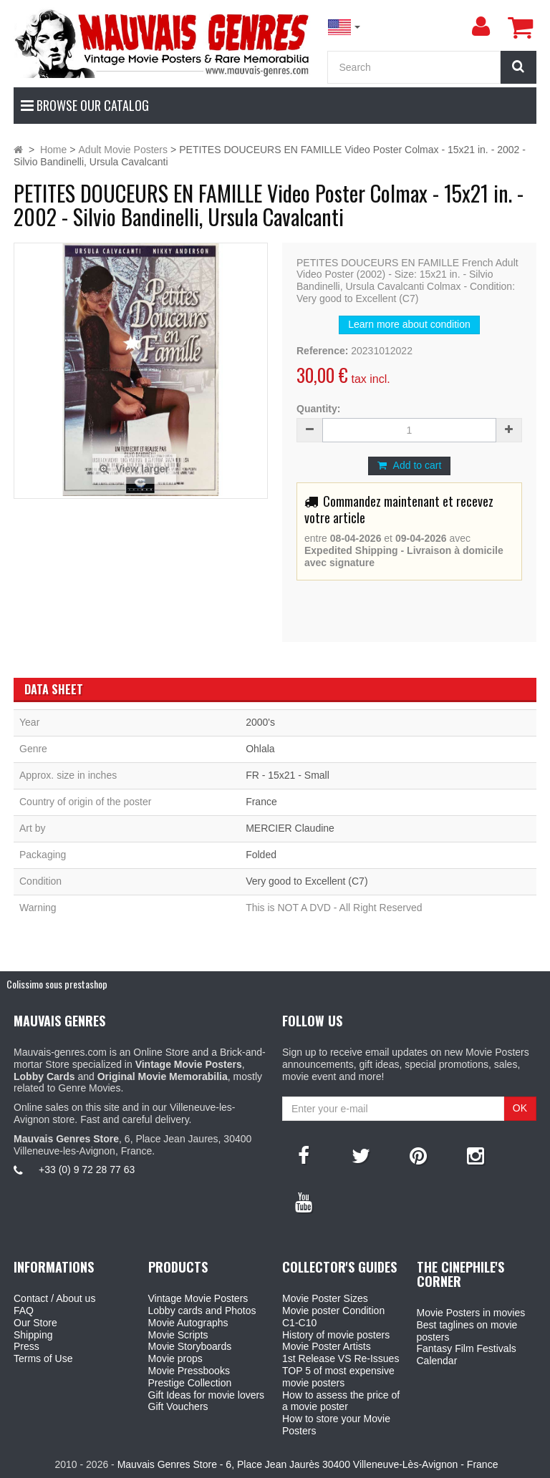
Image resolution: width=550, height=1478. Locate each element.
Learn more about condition (409, 324)
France (261, 801)
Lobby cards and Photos (202, 1310)
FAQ (24, 1310)
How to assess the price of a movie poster (341, 1401)
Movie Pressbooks (189, 1370)
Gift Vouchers (178, 1406)
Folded (261, 854)
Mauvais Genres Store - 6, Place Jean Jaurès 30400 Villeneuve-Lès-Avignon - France (307, 1464)
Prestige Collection (190, 1383)
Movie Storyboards (190, 1346)
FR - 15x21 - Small (287, 775)
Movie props (175, 1358)
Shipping (33, 1335)
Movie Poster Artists (326, 1346)
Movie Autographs (188, 1322)
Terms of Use (43, 1358)
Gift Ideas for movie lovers (206, 1395)
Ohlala (260, 748)
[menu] (480, 26)
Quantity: (318, 408)
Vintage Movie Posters (198, 1298)
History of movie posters (336, 1335)
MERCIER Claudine (290, 828)
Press (26, 1346)
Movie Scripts (178, 1335)
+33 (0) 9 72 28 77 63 (87, 1169)
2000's (260, 722)
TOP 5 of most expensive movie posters (338, 1377)
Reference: (322, 350)
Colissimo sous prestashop (56, 983)
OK (520, 1108)
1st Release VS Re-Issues (340, 1358)
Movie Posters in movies (471, 1312)
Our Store (35, 1322)
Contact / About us (54, 1298)
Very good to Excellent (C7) (306, 881)
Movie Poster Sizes (325, 1298)
